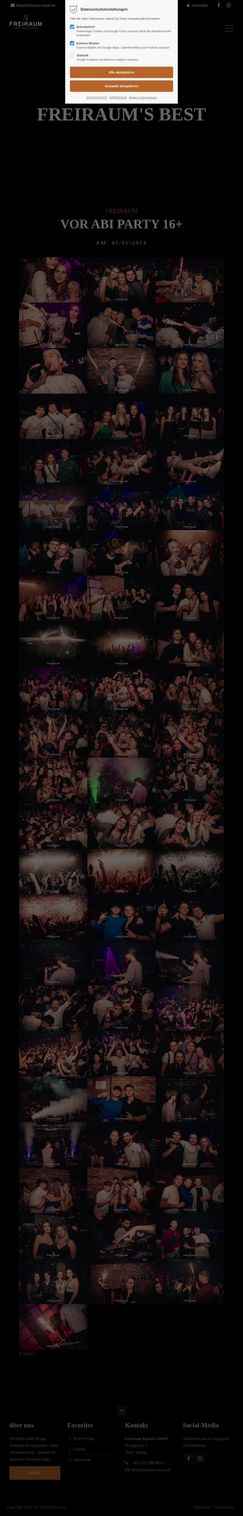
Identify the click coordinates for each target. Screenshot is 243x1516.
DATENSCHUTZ (96, 97)
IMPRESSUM (118, 97)
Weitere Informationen (143, 97)
